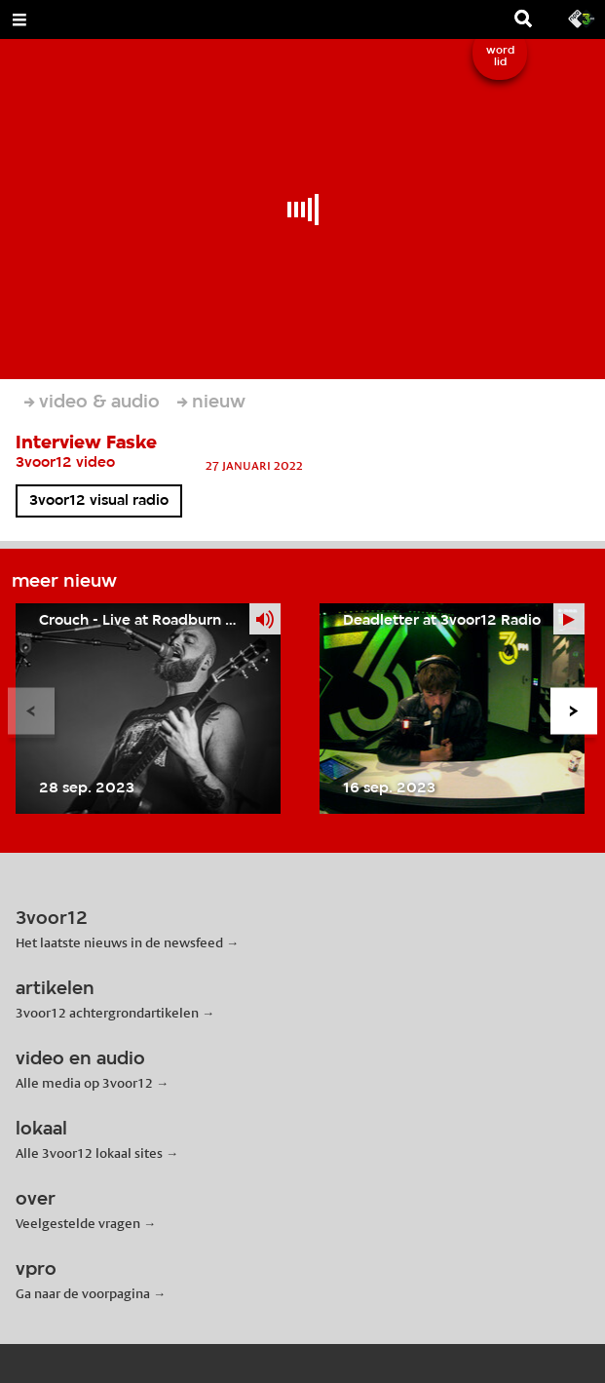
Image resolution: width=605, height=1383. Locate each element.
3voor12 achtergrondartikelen (107, 1012)
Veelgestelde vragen (78, 1223)
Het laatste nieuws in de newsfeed (119, 942)
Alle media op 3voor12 (84, 1083)
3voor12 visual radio (99, 501)
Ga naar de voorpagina (83, 1293)
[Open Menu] (19, 19)
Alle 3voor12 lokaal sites (89, 1153)
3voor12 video (65, 463)
